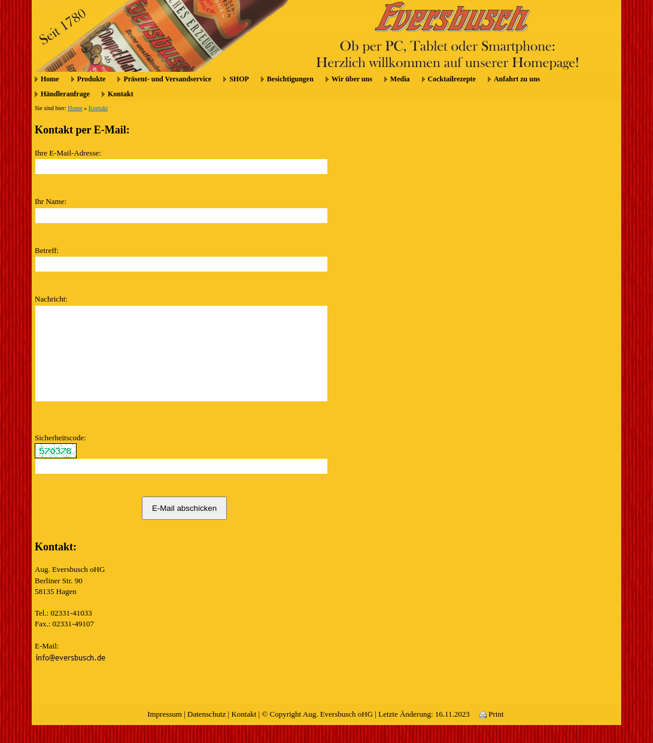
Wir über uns (352, 79)
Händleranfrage (65, 94)
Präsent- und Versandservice (167, 79)
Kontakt (120, 94)
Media (400, 79)
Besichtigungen (290, 79)
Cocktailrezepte (452, 79)
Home (50, 79)
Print (491, 731)
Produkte (91, 79)
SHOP (239, 79)
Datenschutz (206, 731)
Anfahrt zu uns (517, 79)
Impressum (164, 731)
